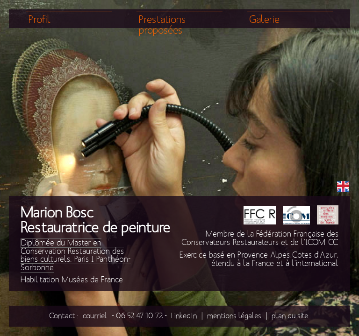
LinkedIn (184, 316)
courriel (95, 316)
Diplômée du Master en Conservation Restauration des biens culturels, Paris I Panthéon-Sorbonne (76, 255)
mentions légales (234, 316)
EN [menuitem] (343, 185)
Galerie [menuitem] (264, 19)
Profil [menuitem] (40, 19)
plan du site (290, 316)
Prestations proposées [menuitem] (162, 25)
